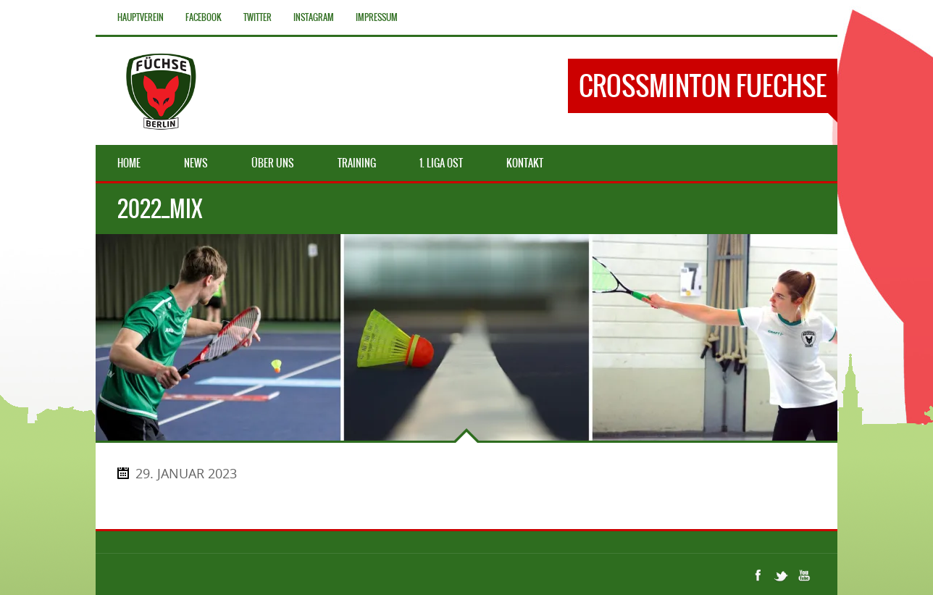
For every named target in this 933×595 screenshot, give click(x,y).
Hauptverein (140, 17)
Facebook (203, 17)
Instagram (313, 17)
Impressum (377, 17)
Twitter (257, 17)
